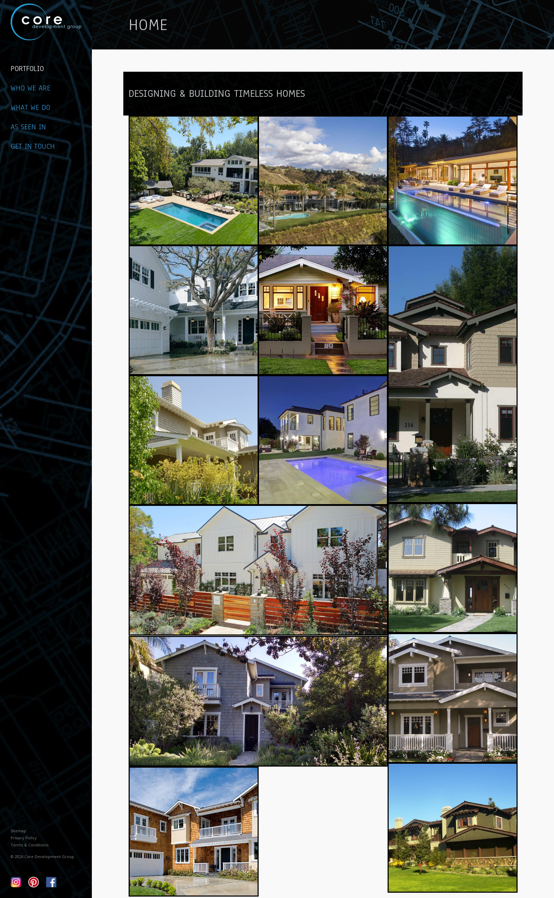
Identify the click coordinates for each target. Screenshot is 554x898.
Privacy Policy (24, 837)
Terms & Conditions (29, 844)
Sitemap (18, 830)
